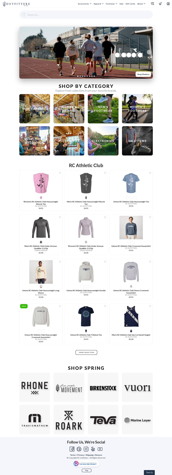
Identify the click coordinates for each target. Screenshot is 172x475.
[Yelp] (93, 449)
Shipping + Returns (94, 455)
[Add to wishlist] (60, 173)
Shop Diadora (143, 74)
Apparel (97, 4)
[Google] (79, 449)
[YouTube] (100, 449)
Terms (73, 455)
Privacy (80, 455)
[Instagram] (86, 449)
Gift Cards (130, 4)
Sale (121, 4)
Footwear (110, 4)
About (140, 4)
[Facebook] (72, 449)
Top (86, 470)
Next (149, 52)
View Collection (86, 352)
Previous (23, 52)
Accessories (83, 4)
